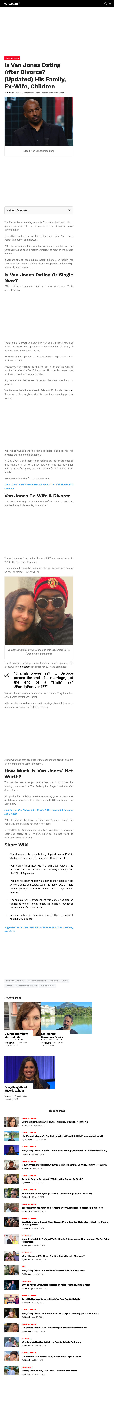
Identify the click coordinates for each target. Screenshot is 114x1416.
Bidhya (10, 93)
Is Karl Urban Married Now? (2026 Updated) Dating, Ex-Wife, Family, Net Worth (64, 1164)
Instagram (24, 666)
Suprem (10, 1043)
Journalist (27, 1235)
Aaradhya (28, 1288)
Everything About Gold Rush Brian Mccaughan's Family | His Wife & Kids (60, 1313)
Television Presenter (37, 981)
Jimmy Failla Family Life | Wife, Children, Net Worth (49, 1370)
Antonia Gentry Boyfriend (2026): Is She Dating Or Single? (52, 1179)
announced (67, 390)
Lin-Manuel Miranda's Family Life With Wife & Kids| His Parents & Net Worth (62, 1136)
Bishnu (27, 1374)
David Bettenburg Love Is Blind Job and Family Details (51, 1299)
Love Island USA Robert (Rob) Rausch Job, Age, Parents (51, 1356)
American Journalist (15, 981)
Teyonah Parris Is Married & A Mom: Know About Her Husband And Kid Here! (62, 1207)
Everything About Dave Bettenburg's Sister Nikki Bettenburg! (54, 1327)
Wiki (24, 1267)
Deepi (9, 1096)
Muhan (27, 1168)
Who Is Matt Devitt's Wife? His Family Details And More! (52, 1342)
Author (65, 981)
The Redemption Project (26, 986)
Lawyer (9, 986)
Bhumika (28, 1260)
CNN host (54, 981)
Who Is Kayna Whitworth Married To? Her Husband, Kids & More (56, 1284)
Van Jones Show (47, 986)
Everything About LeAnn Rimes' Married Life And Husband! (53, 1270)
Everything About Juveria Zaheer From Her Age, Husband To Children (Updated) (17, 1092)
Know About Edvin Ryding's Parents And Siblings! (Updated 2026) (57, 1193)
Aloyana (47, 1043)
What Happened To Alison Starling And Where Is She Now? (53, 1256)
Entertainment (12, 58)
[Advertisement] (57, 33)
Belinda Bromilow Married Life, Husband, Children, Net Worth (16, 1038)
